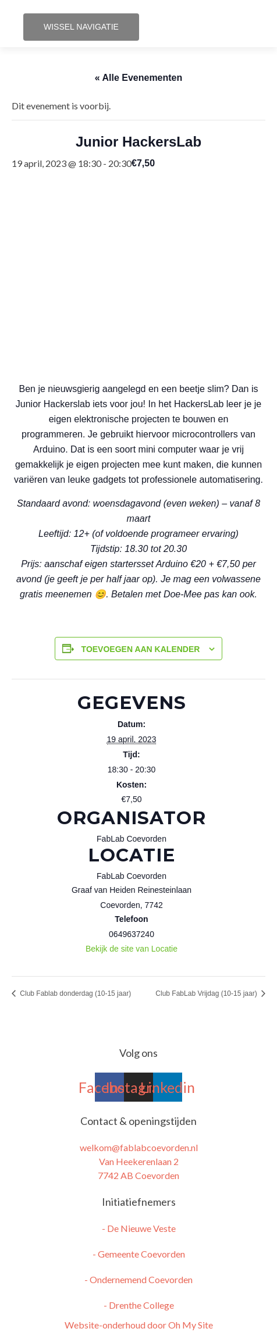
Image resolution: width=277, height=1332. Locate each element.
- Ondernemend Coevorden (138, 1279)
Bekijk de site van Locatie (131, 948)
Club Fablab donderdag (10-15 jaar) (74, 993)
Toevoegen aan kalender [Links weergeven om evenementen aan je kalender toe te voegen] (140, 649)
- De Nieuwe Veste (139, 1228)
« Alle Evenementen (139, 78)
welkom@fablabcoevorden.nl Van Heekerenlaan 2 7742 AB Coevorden (139, 1161)
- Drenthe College (139, 1304)
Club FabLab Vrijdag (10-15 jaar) (207, 993)
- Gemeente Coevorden (139, 1253)
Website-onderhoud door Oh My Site (139, 1324)
